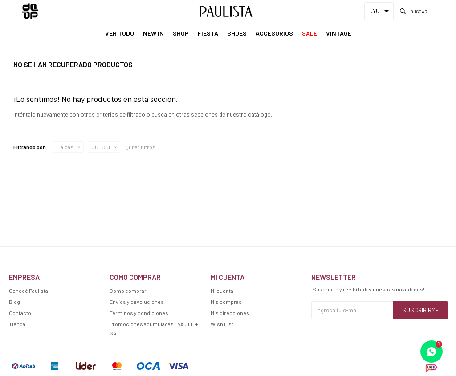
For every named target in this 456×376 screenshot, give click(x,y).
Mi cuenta (222, 290)
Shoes (237, 33)
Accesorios (274, 33)
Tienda (17, 324)
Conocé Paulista (28, 290)
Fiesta (208, 33)
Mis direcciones (230, 313)
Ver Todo (119, 33)
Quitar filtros (140, 147)
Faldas (65, 147)
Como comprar (128, 290)
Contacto (20, 313)
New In (153, 33)
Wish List (222, 324)
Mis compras (226, 302)
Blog (14, 302)
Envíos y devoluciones (137, 302)
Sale (309, 33)
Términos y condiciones (139, 313)
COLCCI (100, 147)
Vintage (338, 33)
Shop (181, 33)
